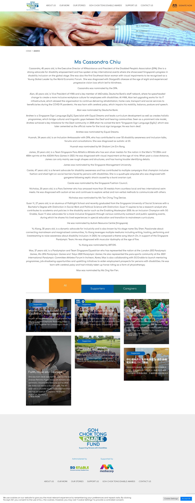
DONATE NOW (182, 6)
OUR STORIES (81, 6)
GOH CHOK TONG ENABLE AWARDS (107, 6)
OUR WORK (66, 6)
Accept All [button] (186, 499)
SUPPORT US (133, 6)
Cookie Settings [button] (171, 499)
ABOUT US (52, 6)
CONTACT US (148, 6)
